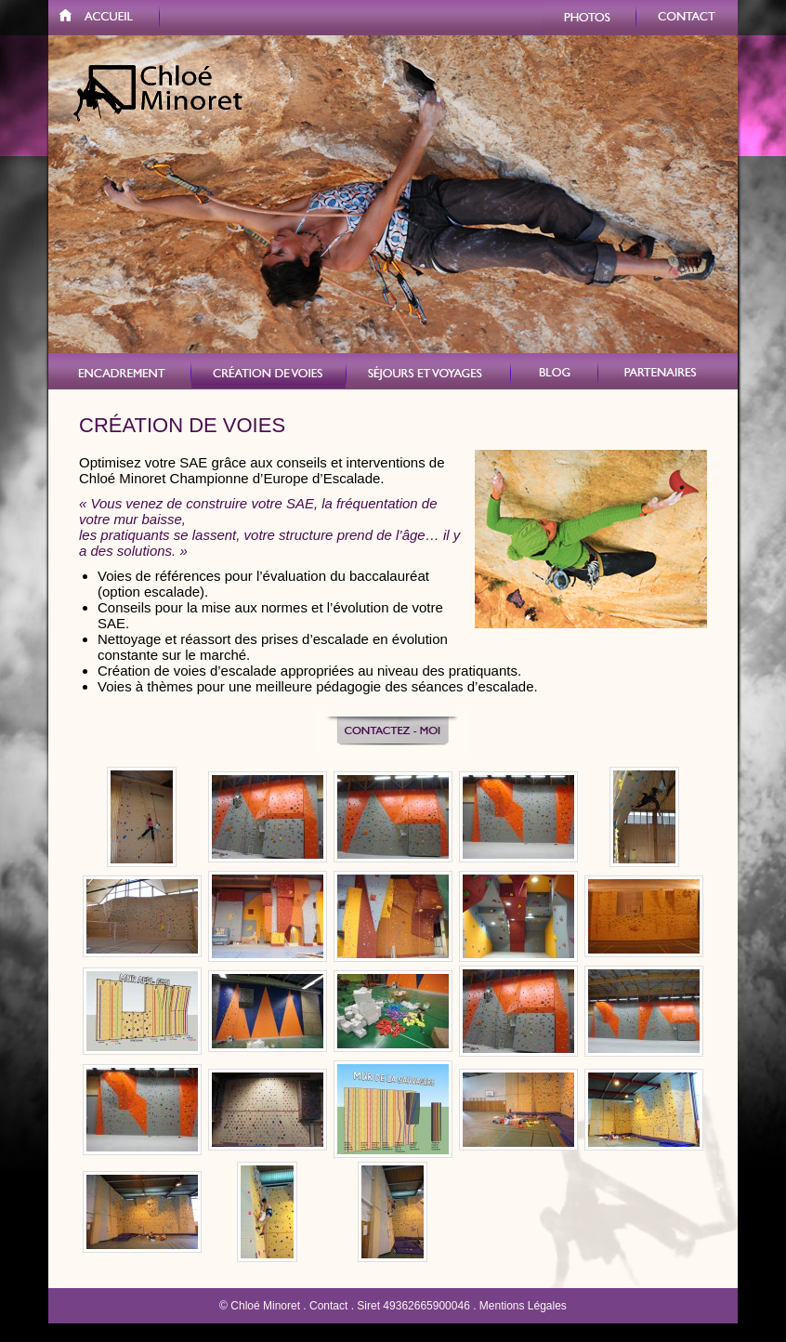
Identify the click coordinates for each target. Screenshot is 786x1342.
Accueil (104, 17)
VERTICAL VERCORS (119, 371)
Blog (554, 371)
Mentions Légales (523, 1305)
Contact (686, 17)
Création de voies (269, 371)
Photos (589, 17)
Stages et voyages (429, 371)
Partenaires (668, 371)
